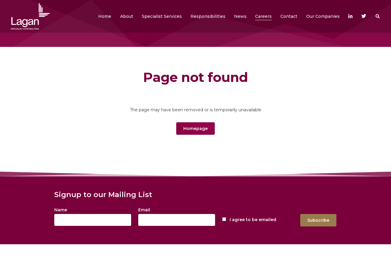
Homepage (195, 128)
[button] (127, 16)
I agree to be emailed (253, 219)
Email (144, 210)
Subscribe (318, 220)
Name (60, 210)
